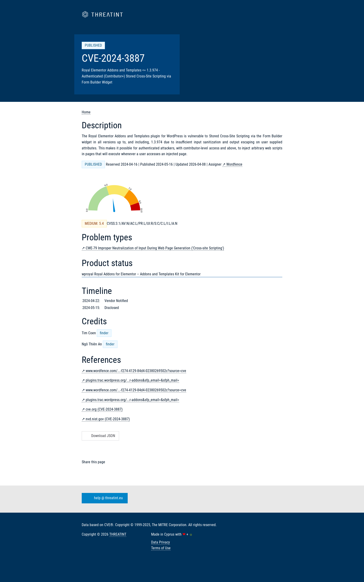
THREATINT (117, 534)
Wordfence (234, 164)
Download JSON (100, 436)
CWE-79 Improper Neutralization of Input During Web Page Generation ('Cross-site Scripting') (155, 248)
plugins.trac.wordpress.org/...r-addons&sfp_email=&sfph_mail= (132, 380)
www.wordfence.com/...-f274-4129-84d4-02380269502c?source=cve (136, 371)
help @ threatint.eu (104, 498)
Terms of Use (161, 548)
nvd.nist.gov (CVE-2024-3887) (108, 419)
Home (86, 112)
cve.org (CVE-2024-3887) (104, 409)
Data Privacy (160, 542)
